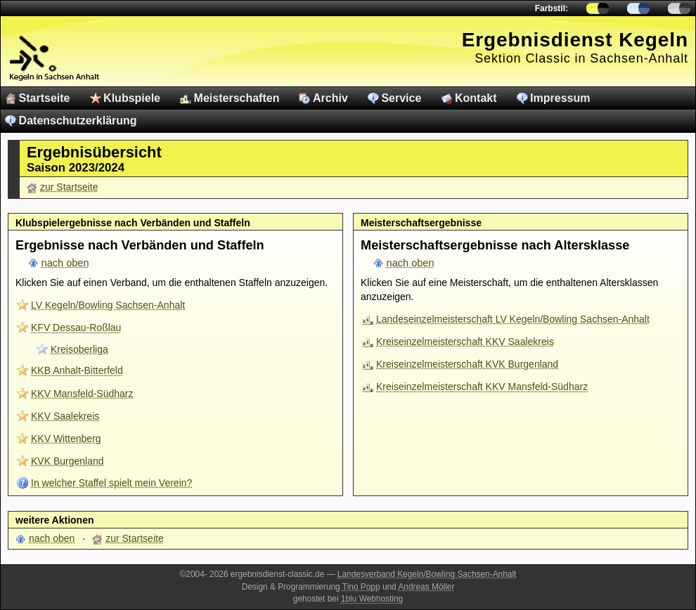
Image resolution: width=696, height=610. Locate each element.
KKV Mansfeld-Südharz (82, 393)
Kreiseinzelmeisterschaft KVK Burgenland (467, 364)
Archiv (330, 98)
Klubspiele (131, 98)
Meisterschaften (237, 98)
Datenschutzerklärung (78, 120)
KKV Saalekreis (65, 416)
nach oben (65, 262)
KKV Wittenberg (66, 438)
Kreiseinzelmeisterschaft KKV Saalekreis (465, 341)
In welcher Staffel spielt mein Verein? (111, 482)
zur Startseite (69, 187)
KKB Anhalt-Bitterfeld (77, 370)
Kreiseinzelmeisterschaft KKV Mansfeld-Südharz (482, 386)
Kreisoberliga (79, 349)
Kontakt (476, 98)
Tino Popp (361, 587)
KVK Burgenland (67, 461)
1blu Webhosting (372, 599)
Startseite (44, 98)
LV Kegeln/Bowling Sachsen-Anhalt (108, 305)
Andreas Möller (426, 587)
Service (401, 98)
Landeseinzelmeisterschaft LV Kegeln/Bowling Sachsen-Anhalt (513, 319)
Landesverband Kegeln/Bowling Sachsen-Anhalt (427, 574)
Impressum (560, 98)
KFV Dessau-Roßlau (76, 327)
